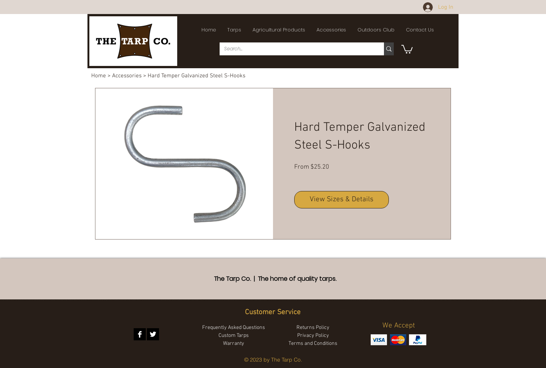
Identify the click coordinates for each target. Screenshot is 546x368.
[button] (234, 30)
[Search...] (296, 48)
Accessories (127, 75)
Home (98, 75)
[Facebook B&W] (140, 334)
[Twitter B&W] (153, 334)
